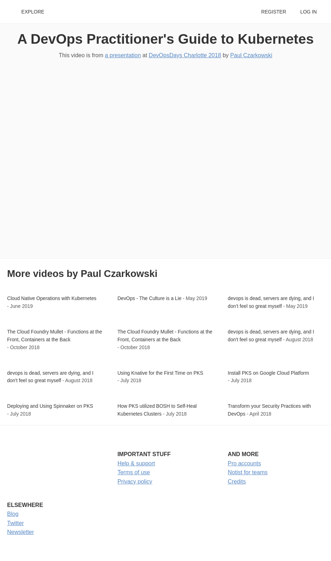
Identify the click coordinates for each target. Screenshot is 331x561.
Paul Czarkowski (251, 55)
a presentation (123, 55)
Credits (237, 482)
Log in (308, 12)
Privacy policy (135, 482)
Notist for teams (247, 472)
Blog (12, 514)
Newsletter (20, 532)
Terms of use (134, 472)
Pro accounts (244, 463)
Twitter (15, 523)
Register (273, 12)
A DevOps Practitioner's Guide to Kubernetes (165, 39)
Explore (32, 12)
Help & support (136, 463)
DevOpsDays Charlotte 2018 (185, 55)
